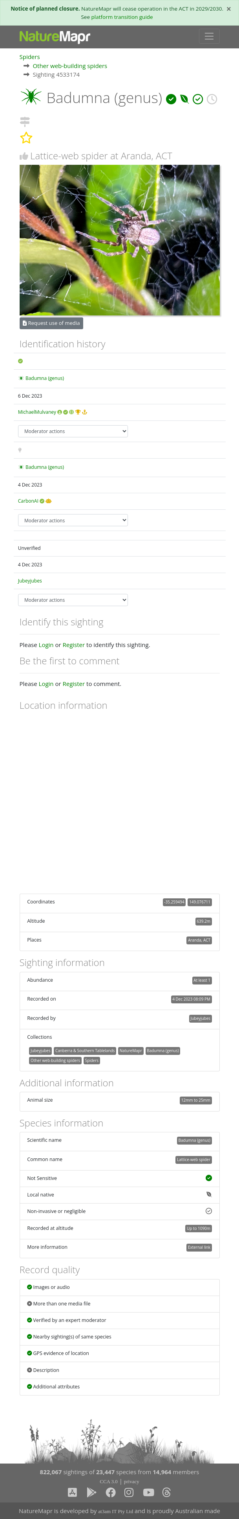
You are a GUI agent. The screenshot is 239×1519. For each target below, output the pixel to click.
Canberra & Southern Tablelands (85, 1050)
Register (73, 645)
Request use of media (51, 322)
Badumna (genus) (45, 378)
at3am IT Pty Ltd (115, 1511)
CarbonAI (28, 501)
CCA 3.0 (109, 1481)
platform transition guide (122, 16)
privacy (131, 1481)
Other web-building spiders (70, 66)
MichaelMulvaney (37, 412)
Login (46, 645)
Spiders (30, 57)
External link (199, 1247)
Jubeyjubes (30, 580)
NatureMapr (131, 1050)
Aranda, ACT (199, 940)
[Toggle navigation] (209, 36)
